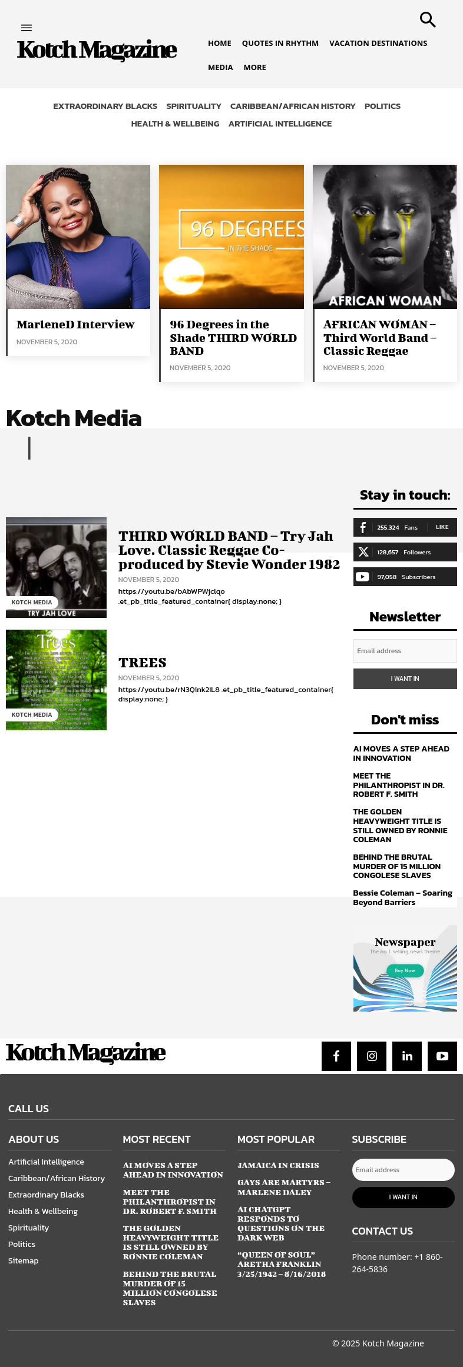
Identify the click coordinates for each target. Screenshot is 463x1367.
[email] (405, 649)
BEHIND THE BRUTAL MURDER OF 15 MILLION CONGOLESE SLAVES (396, 862)
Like (442, 525)
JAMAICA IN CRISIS (278, 1160)
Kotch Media (32, 601)
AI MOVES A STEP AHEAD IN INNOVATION (405, 751)
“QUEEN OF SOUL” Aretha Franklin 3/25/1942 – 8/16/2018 (281, 1248)
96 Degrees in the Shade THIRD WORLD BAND (232, 337)
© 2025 (346, 1332)
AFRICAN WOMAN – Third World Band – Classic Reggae (379, 337)
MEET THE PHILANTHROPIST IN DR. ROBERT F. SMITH (398, 782)
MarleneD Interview (74, 324)
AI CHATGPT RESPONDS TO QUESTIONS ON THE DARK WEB (288, 1212)
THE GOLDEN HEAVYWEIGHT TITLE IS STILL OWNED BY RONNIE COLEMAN (399, 822)
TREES (142, 661)
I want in (405, 676)
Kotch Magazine (393, 1332)
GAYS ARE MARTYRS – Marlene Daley (283, 1181)
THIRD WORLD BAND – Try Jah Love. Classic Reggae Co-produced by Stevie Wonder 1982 (227, 549)
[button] (425, 16)
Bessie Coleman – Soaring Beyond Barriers (402, 892)
